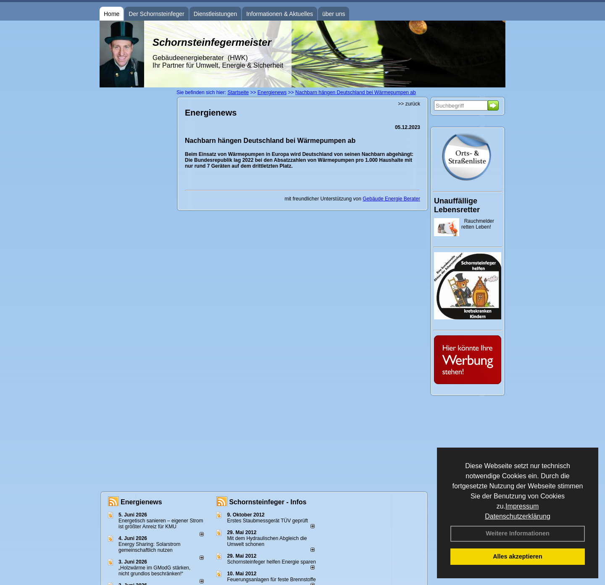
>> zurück (409, 104)
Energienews (141, 502)
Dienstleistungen (215, 14)
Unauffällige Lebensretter (457, 205)
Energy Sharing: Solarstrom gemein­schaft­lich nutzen (149, 547)
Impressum (522, 506)
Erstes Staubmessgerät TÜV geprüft (267, 521)
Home (111, 14)
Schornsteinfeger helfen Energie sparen (271, 562)
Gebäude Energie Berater (391, 199)
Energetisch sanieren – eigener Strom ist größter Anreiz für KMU (160, 524)
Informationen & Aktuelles (279, 14)
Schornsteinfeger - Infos (267, 502)
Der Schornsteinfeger (156, 14)
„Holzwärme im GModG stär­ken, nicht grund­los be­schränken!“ (154, 571)
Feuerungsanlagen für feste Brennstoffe (271, 579)
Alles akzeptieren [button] (517, 556)
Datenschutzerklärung (517, 516)
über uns (333, 14)
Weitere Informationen (518, 533)
